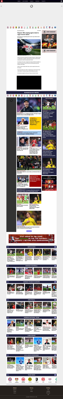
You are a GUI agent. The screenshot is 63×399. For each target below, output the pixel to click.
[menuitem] (9, 1)
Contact (14, 389)
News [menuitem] (19, 1)
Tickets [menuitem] (43, 1)
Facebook (48, 389)
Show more (29, 229)
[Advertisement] (31, 17)
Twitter (48, 388)
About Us (14, 388)
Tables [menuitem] (31, 1)
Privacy (31, 389)
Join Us (15, 391)
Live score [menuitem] (25, 1)
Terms (32, 388)
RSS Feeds (48, 391)
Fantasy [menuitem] (37, 1)
